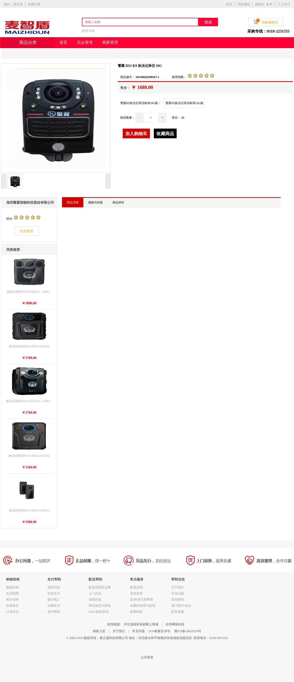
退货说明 (136, 593)
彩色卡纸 (88, 31)
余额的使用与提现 (142, 605)
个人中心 (284, 4)
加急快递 (95, 599)
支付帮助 (53, 611)
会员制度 (12, 593)
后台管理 (85, 42)
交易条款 (12, 605)
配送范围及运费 (100, 587)
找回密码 (177, 599)
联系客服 (177, 611)
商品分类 (28, 42)
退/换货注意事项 (141, 599)
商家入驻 (99, 631)
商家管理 (110, 42)
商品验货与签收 (100, 605)
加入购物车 (136, 133)
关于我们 (177, 587)
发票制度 (136, 611)
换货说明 (136, 587)
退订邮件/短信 (181, 605)
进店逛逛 (26, 231)
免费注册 (34, 4)
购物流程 (12, 587)
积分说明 (12, 599)
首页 (229, 4)
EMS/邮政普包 (99, 611)
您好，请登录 (13, 4)
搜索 (208, 22)
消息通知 (243, 4)
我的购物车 (266, 22)
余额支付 (53, 605)
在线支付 (53, 593)
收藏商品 (165, 133)
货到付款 (53, 587)
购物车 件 (264, 4)
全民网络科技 (174, 624)
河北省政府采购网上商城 (141, 624)
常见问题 (177, 593)
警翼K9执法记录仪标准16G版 (184, 103)
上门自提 (95, 593)
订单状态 (12, 611)
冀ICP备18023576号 (187, 631)
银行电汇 (53, 599)
